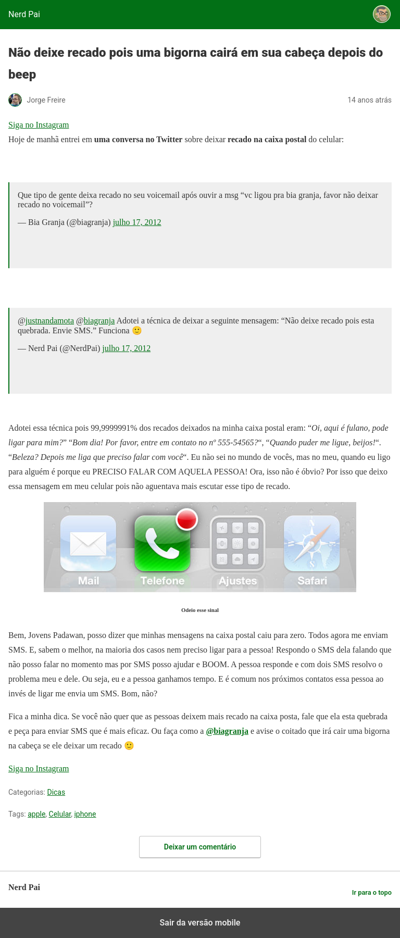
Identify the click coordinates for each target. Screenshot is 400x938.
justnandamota (50, 320)
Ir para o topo (372, 892)
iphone (85, 814)
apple (36, 814)
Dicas (56, 792)
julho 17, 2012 (137, 222)
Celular (60, 814)
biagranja (99, 320)
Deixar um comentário (200, 847)
